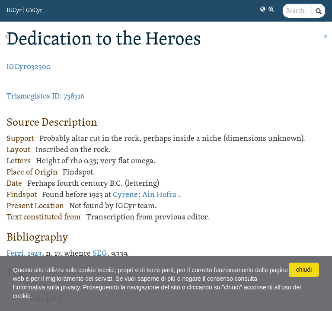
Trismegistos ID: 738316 (45, 97)
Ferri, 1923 (24, 254)
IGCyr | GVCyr (24, 10)
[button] (263, 9)
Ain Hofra (159, 195)
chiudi (304, 269)
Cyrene (125, 195)
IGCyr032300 (28, 67)
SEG (100, 254)
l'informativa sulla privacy (46, 287)
